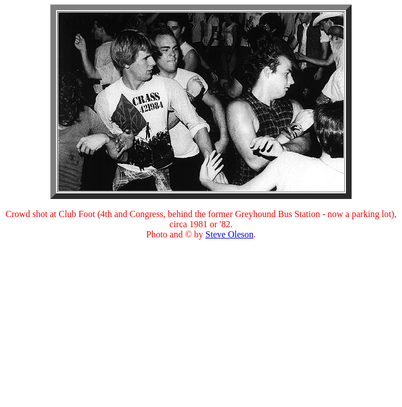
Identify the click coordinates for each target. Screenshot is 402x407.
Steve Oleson (230, 234)
